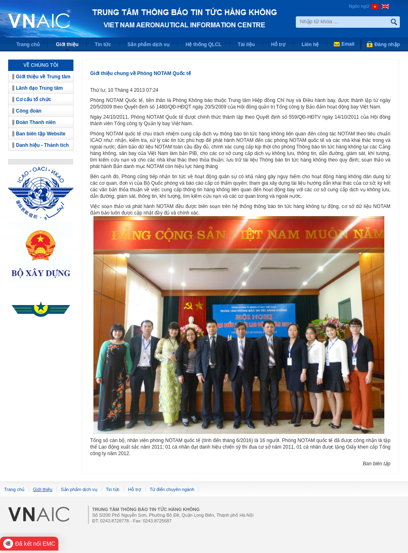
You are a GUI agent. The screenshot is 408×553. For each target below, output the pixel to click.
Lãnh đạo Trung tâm (39, 88)
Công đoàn (29, 111)
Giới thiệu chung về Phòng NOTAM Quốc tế (140, 73)
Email (348, 44)
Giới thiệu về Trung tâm (43, 77)
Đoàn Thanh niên (35, 122)
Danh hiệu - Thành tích (42, 145)
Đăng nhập (387, 44)
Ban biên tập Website (40, 134)
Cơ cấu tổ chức (33, 99)
